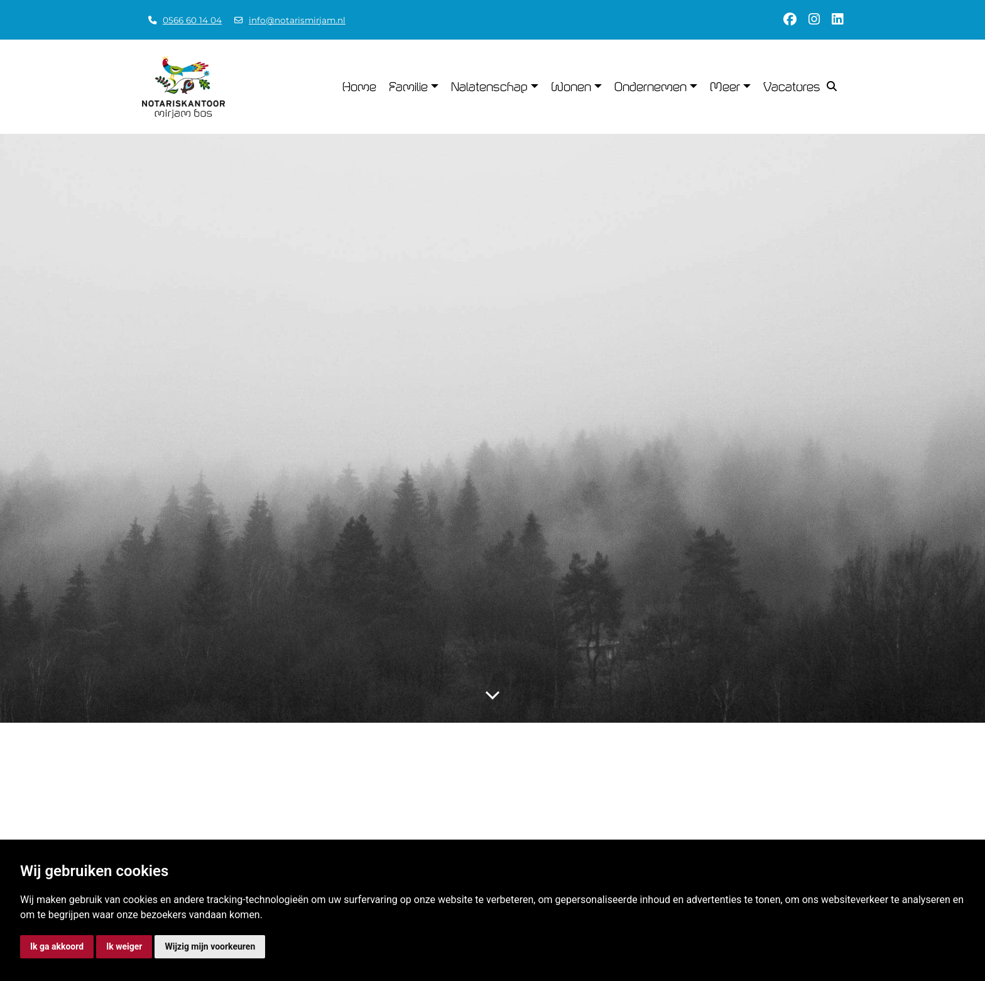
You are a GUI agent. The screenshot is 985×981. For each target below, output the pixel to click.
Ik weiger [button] (124, 946)
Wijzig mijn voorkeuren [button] (210, 946)
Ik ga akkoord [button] (57, 946)
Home (359, 86)
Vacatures (791, 86)
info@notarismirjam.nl (297, 20)
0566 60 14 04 (192, 20)
